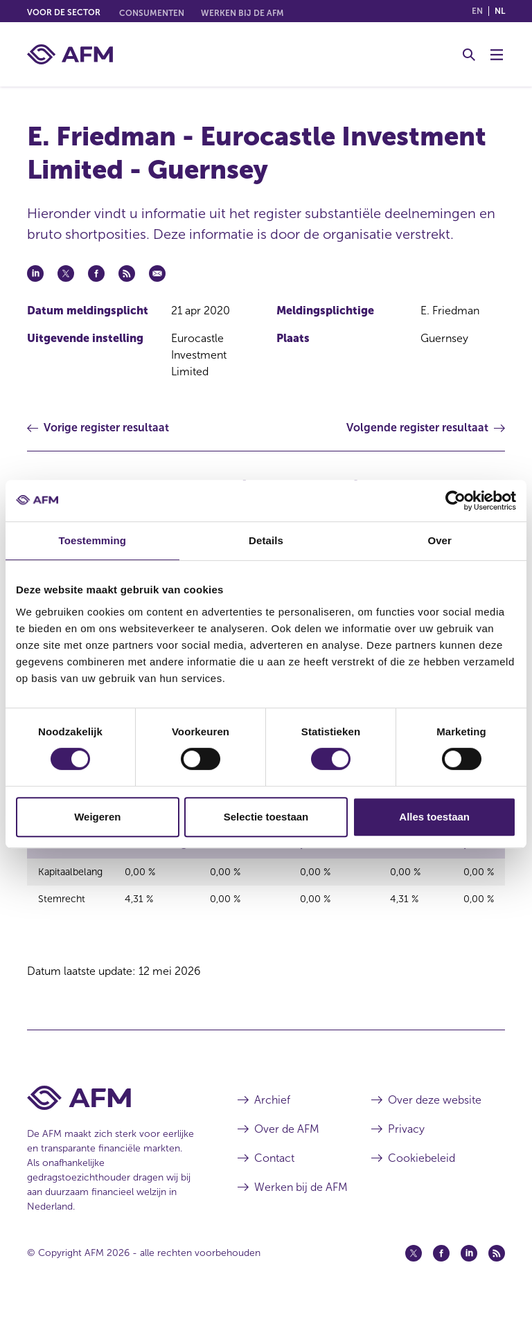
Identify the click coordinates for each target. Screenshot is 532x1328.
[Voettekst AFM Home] (111, 1119)
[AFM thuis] (70, 54)
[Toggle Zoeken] (469, 54)
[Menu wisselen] (496, 54)
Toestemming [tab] (93, 540)
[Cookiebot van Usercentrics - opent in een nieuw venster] (455, 500)
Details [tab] (266, 540)
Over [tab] (439, 540)
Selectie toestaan (266, 817)
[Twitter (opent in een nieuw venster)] (413, 1274)
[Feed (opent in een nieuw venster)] (496, 1274)
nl (500, 11)
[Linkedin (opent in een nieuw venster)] (469, 1274)
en (477, 11)
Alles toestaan (434, 817)
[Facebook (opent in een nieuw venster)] (441, 1274)
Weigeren (97, 817)
